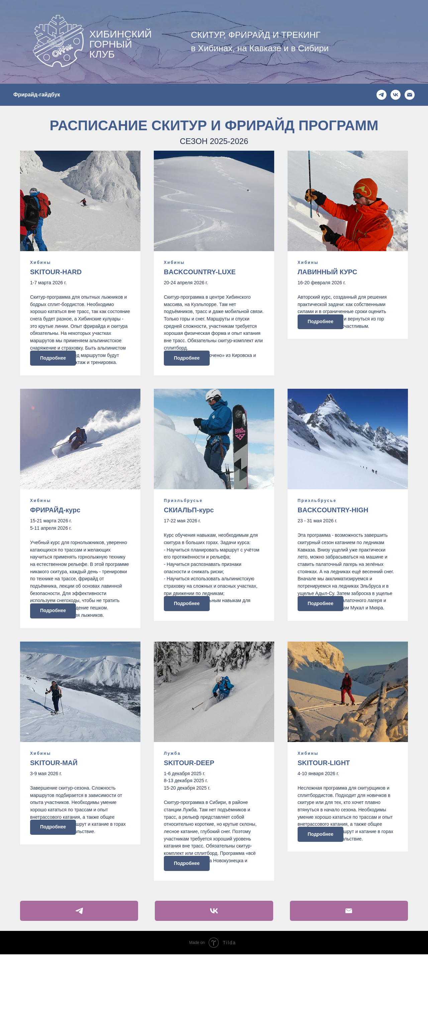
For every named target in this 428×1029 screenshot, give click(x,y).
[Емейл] (410, 95)
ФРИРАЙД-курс (55, 534)
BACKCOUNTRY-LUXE (200, 272)
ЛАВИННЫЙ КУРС (327, 272)
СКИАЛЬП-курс (189, 534)
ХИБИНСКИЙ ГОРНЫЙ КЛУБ (120, 44)
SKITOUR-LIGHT (324, 812)
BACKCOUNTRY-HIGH (333, 534)
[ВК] (396, 95)
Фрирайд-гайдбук (36, 94)
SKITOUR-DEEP (189, 812)
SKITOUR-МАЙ (54, 812)
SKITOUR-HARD (56, 272)
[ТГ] (382, 95)
